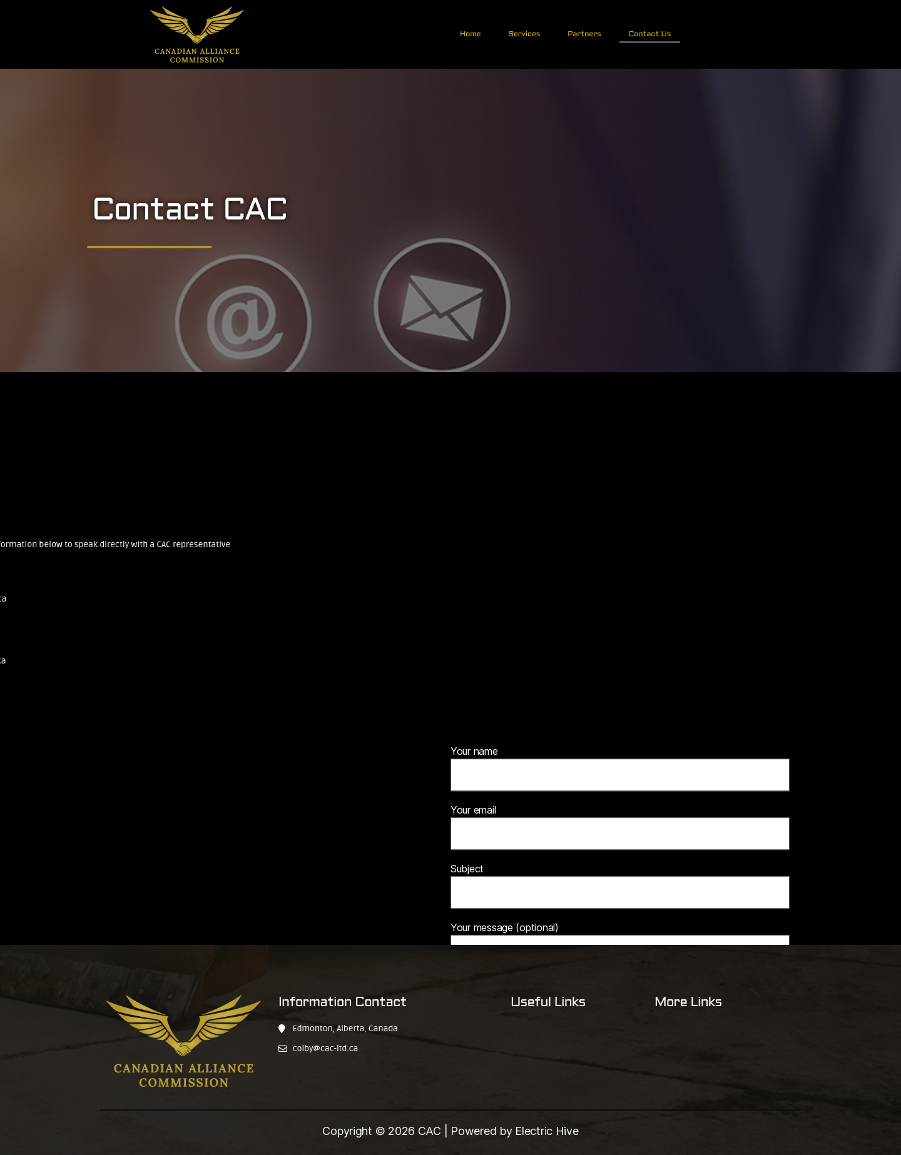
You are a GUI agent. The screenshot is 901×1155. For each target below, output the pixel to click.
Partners (584, 34)
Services (524, 34)
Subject (620, 936)
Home (470, 34)
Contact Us (650, 34)
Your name (620, 818)
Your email (620, 877)
